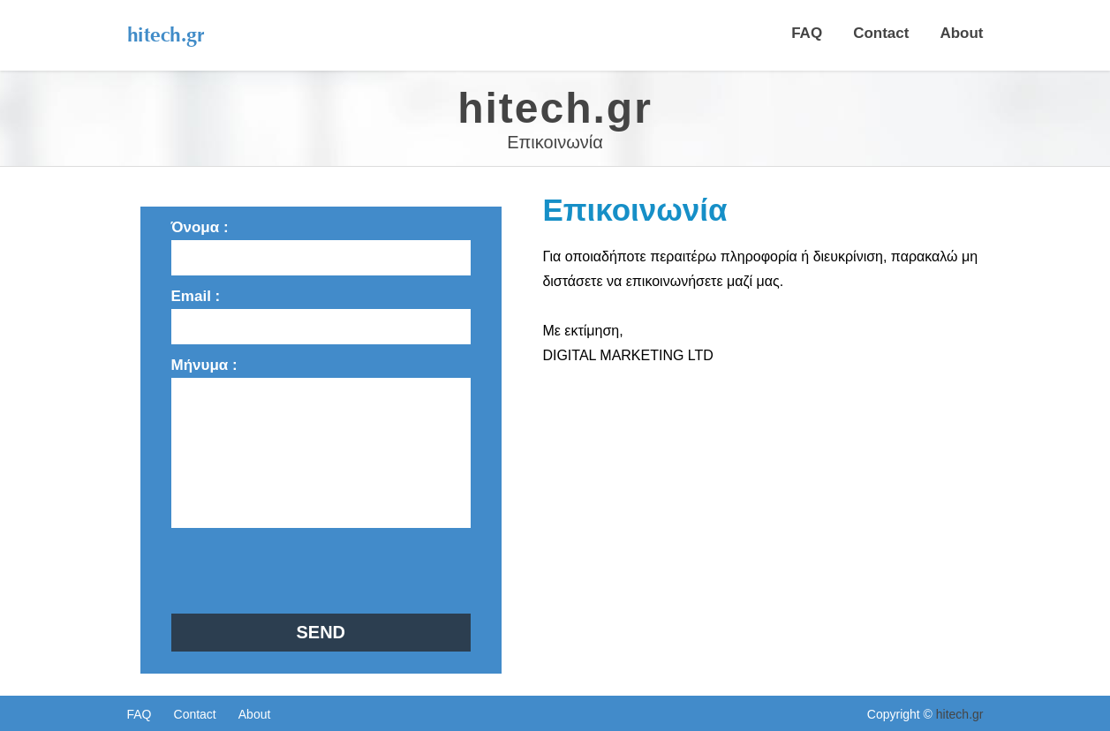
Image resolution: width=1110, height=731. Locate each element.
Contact (881, 33)
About (961, 33)
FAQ (806, 33)
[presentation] (305, 570)
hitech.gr (960, 714)
